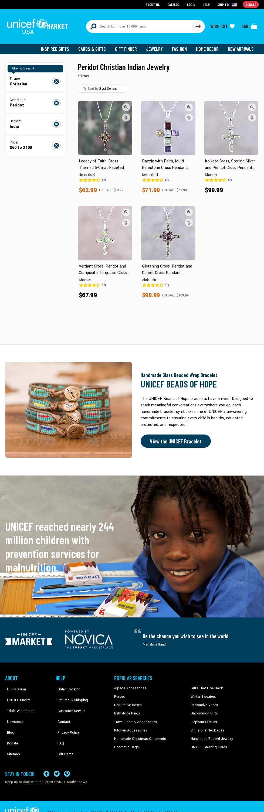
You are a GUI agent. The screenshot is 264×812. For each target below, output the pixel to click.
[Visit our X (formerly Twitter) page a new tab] (56, 761)
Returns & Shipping (70, 693)
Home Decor (208, 46)
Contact (61, 709)
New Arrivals (241, 46)
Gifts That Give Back (206, 685)
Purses (119, 693)
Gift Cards (63, 734)
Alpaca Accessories (129, 685)
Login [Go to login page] (192, 4)
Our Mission (14, 685)
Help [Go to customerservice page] (206, 4)
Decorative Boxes (127, 701)
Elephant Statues (203, 718)
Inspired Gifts (59, 46)
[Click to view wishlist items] (222, 25)
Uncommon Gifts (203, 709)
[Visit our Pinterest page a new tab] (67, 761)
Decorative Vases (203, 701)
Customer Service (69, 701)
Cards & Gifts (95, 46)
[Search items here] (139, 25)
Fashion (181, 46)
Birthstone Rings (126, 709)
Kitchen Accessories (129, 726)
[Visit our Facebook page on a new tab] (46, 761)
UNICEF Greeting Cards (207, 742)
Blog (8, 718)
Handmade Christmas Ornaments (139, 734)
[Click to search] (197, 24)
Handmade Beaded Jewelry (211, 734)
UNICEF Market (16, 693)
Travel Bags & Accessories (134, 718)
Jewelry (156, 46)
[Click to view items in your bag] (249, 25)
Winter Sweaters (203, 693)
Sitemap (11, 734)
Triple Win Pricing (18, 701)
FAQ (59, 726)
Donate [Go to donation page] (251, 4)
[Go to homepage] (39, 25)
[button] (126, 104)
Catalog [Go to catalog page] (174, 4)
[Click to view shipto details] (228, 4)
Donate (10, 726)
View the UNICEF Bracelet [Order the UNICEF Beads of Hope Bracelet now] (174, 438)
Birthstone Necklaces (206, 726)
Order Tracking (66, 685)
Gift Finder (128, 46)
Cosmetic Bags (125, 742)
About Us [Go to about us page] (154, 4)
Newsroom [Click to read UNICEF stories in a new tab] (13, 709)
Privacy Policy (66, 718)
